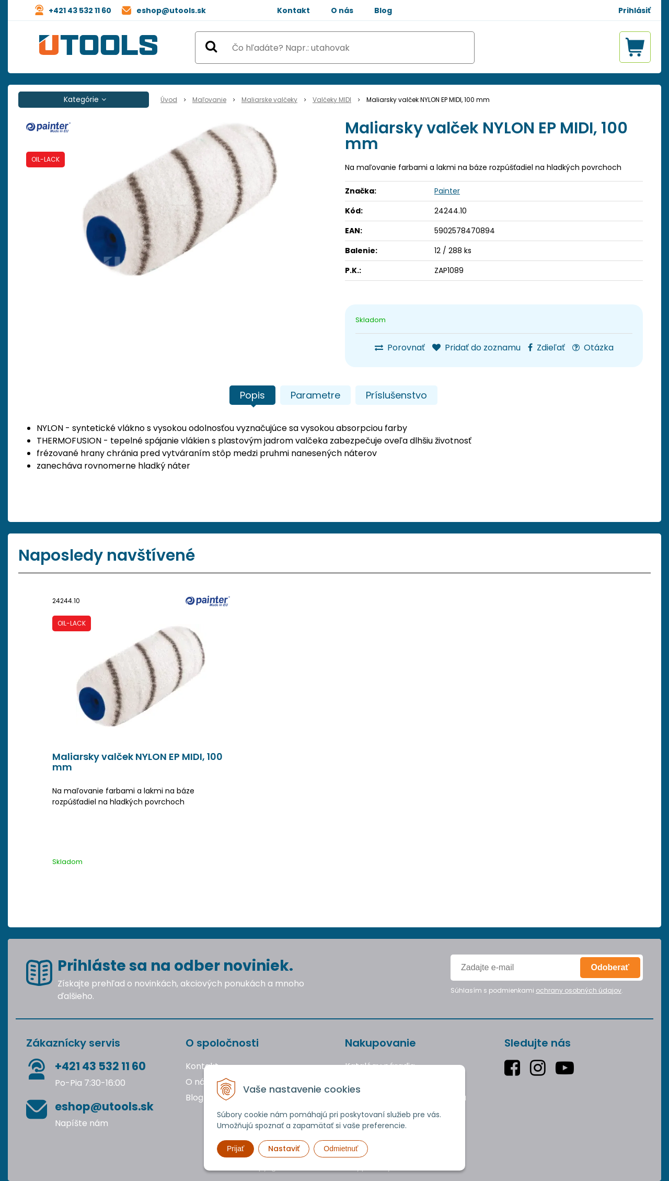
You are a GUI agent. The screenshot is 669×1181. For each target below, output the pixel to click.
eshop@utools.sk (171, 10)
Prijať (235, 1148)
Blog (383, 10)
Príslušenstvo (396, 395)
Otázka (593, 348)
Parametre (315, 395)
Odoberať (610, 967)
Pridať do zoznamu (476, 348)
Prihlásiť (634, 10)
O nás (342, 10)
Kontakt (293, 10)
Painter (447, 191)
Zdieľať (546, 348)
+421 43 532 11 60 (80, 10)
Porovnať (400, 348)
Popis (252, 395)
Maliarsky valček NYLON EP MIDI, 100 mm (137, 762)
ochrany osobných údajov (578, 990)
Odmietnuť (341, 1148)
